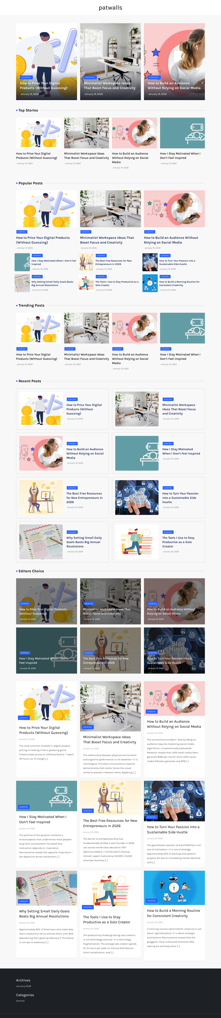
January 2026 (23, 986)
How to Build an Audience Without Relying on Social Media (130, 158)
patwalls (110, 7)
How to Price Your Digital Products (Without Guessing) (84, 409)
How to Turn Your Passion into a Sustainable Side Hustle (180, 498)
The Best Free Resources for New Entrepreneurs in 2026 (84, 498)
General (26, 77)
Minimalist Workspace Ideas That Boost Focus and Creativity (179, 409)
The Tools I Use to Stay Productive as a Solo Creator (178, 542)
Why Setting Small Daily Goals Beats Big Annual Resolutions (84, 542)
